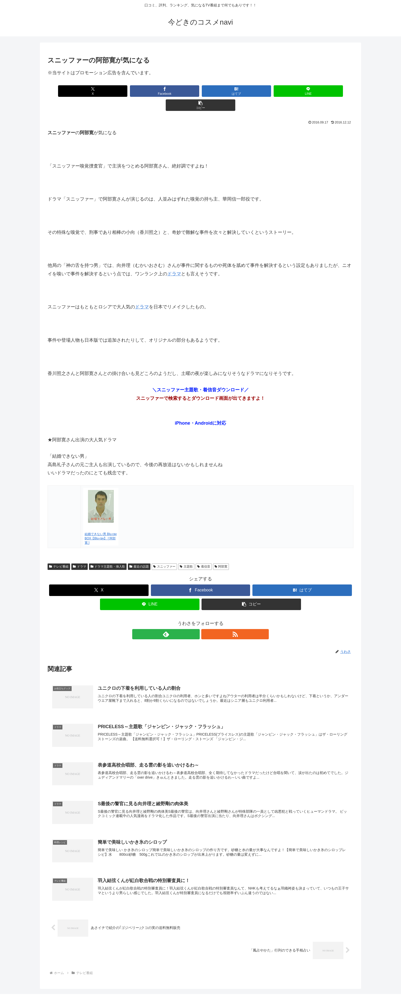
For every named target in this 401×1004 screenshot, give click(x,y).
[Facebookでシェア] (149, 91)
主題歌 (186, 552)
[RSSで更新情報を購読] (206, 620)
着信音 (203, 552)
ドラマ (174, 259)
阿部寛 (221, 552)
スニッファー (164, 552)
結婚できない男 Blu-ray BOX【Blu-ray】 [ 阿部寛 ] (101, 524)
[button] (303, 91)
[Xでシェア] (97, 91)
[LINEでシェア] (251, 91)
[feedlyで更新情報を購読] (195, 620)
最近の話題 (139, 552)
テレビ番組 (59, 552)
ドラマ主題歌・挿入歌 (108, 552)
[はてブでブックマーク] (200, 91)
